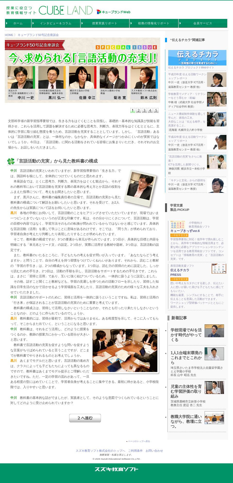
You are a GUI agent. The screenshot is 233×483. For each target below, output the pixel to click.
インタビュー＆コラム (56, 23)
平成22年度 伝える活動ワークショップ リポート (197, 139)
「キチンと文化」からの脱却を (197, 180)
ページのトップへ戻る (139, 441)
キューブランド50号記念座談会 (38, 34)
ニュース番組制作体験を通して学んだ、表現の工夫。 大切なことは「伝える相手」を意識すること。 (197, 119)
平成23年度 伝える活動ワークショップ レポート (197, 76)
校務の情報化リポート (154, 23)
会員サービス (202, 23)
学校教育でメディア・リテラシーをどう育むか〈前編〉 (197, 96)
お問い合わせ (154, 450)
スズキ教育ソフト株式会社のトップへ (100, 450)
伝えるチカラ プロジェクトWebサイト (197, 59)
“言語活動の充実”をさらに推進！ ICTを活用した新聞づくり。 (197, 160)
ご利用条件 (135, 450)
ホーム (18, 23)
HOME (9, 34)
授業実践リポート (104, 23)
